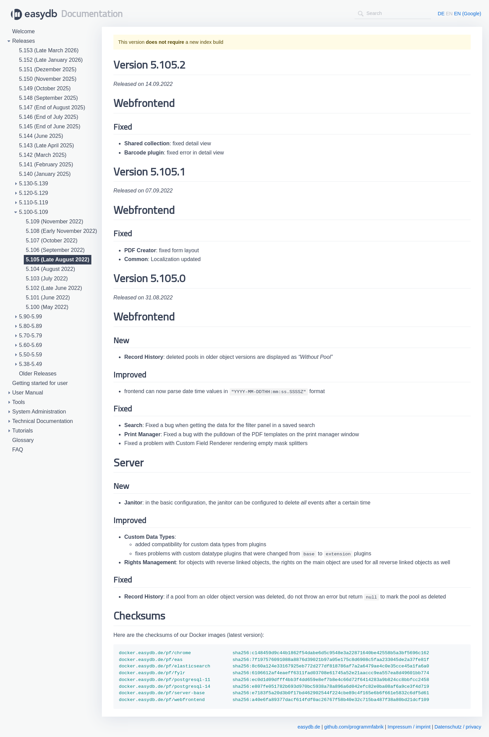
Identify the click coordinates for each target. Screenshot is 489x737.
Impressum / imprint (408, 727)
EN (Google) (467, 13)
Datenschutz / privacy (457, 727)
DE (441, 13)
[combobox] (393, 13)
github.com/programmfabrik (353, 727)
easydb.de (308, 727)
